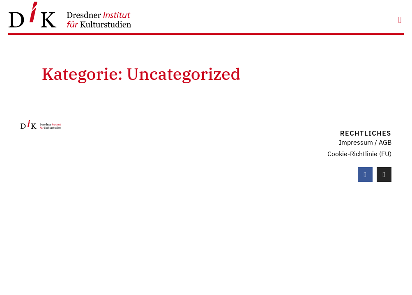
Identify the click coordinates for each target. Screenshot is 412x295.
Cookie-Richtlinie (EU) (359, 154)
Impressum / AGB (365, 142)
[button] (400, 20)
